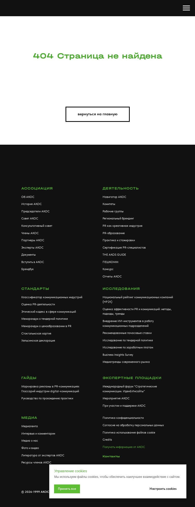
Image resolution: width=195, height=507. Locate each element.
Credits (107, 439)
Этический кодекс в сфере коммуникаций (48, 311)
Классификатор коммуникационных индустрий (51, 297)
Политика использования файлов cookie (129, 432)
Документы (28, 254)
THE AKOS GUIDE (114, 254)
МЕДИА (29, 418)
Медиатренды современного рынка (126, 362)
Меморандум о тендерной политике (44, 319)
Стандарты (35, 289)
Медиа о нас (29, 440)
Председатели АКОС (35, 211)
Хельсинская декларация (38, 340)
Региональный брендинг (118, 218)
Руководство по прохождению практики (47, 398)
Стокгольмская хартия (36, 333)
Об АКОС (27, 197)
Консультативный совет (36, 226)
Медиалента (29, 426)
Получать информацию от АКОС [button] (124, 447)
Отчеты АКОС (112, 276)
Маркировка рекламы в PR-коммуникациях (50, 386)
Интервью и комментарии (38, 433)
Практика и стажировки (119, 240)
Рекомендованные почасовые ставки (127, 333)
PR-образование (114, 233)
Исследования (121, 289)
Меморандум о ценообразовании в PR (46, 326)
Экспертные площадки (132, 378)
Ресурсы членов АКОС (36, 462)
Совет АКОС (29, 218)
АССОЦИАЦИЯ (37, 188)
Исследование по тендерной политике (128, 340)
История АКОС (31, 204)
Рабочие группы (113, 211)
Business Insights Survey (118, 354)
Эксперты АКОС (32, 247)
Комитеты (109, 204)
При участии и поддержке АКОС (124, 405)
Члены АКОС (30, 233)
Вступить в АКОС (32, 262)
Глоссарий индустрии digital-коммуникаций (50, 391)
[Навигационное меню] (186, 8)
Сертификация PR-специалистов (124, 247)
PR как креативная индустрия (122, 226)
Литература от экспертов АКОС (42, 455)
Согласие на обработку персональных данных (133, 425)
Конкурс (108, 269)
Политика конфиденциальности (123, 418)
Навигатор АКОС (114, 197)
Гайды (29, 378)
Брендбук (27, 269)
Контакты (111, 456)
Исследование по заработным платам (128, 347)
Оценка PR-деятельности (38, 304)
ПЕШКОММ (110, 262)
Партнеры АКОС (32, 240)
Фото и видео (30, 448)
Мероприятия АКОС (116, 398)
